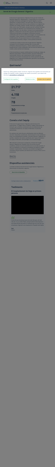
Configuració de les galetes (11, 79)
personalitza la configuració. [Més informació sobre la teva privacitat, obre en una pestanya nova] (16, 75)
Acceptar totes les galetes (44, 79)
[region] (27, 75)
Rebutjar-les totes (30, 79)
